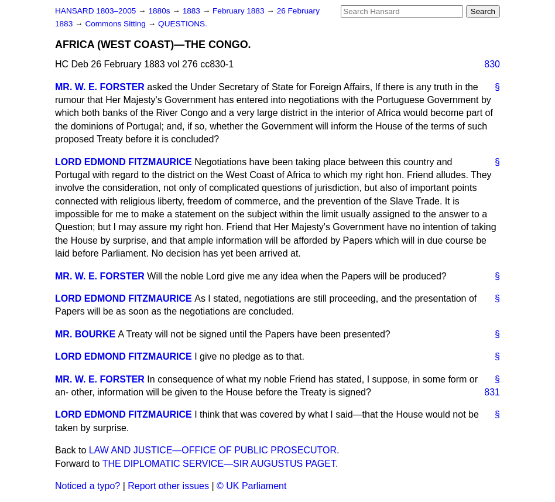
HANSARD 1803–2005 (95, 10)
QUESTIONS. (182, 23)
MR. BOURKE (85, 334)
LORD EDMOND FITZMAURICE (123, 162)
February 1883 (239, 10)
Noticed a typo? (87, 486)
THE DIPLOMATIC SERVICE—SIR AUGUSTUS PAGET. (220, 464)
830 (492, 64)
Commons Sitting (116, 23)
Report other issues (168, 486)
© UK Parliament (251, 486)
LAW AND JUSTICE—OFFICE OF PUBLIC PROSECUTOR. (214, 450)
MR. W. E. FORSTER (100, 87)
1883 (193, 10)
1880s (160, 10)
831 (492, 392)
